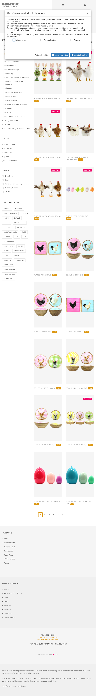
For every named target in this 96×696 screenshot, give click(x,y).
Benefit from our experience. (17, 184)
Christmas (9, 176)
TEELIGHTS (8, 227)
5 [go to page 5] (58, 515)
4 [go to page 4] (53, 515)
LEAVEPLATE (8, 246)
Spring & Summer (11, 120)
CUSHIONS (19, 260)
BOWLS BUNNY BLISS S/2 (79, 388)
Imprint (7, 601)
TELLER (7, 223)
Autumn (7, 125)
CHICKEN (19, 209)
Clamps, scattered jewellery (16, 104)
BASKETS (7, 260)
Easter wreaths (11, 100)
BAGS (6, 255)
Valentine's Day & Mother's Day (17, 128)
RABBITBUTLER (9, 274)
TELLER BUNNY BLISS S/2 (47, 388)
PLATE (20, 246)
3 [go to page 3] (49, 515)
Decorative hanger (12, 69)
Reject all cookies (40, 55)
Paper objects (10, 65)
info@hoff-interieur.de (48, 639)
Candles (8, 108)
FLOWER (7, 237)
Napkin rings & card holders (15, 116)
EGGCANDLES (19, 223)
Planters (8, 88)
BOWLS (17, 218)
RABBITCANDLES (10, 232)
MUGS (23, 232)
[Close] (87, 12)
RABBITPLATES (9, 269)
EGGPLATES (8, 265)
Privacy (7, 597)
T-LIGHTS (21, 227)
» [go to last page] (62, 515)
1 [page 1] (40, 515)
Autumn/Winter (11, 188)
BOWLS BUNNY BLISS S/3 (79, 445)
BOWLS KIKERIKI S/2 (77, 275)
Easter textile (10, 96)
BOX (24, 237)
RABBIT (6, 251)
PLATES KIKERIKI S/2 (45, 275)
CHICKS (25, 213)
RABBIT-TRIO (9, 279)
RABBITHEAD (19, 251)
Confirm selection (60, 55)
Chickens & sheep (12, 61)
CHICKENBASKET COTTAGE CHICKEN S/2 (77, 158)
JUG (16, 237)
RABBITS (16, 255)
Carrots (8, 112)
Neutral (8, 192)
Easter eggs (9, 74)
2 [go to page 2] (44, 515)
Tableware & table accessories (17, 77)
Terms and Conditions (13, 593)
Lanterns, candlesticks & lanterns (14, 82)
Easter (7, 180)
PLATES (6, 218)
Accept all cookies (79, 55)
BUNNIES (7, 209)
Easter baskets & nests (14, 92)
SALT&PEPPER (9, 241)
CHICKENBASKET (10, 213)
